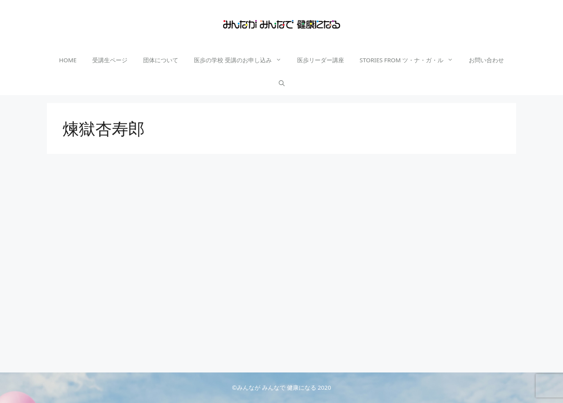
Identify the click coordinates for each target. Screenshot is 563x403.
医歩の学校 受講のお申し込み (241, 60)
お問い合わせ (486, 60)
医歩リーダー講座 (320, 60)
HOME (68, 60)
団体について (160, 60)
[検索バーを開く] (281, 83)
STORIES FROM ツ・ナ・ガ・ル (410, 60)
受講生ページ (109, 60)
